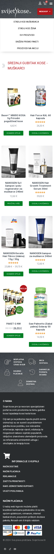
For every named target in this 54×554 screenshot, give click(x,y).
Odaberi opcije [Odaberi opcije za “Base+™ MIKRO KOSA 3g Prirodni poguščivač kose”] (13, 133)
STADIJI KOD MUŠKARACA (26, 21)
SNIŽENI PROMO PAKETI (27, 41)
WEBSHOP (44, 11)
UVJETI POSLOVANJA (13, 491)
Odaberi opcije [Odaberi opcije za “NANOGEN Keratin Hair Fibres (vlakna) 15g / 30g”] (13, 274)
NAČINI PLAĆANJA (11, 471)
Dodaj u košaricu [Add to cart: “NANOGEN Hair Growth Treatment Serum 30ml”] (40, 203)
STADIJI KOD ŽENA (27, 28)
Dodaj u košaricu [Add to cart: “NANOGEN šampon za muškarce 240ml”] (40, 271)
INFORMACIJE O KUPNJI (25, 461)
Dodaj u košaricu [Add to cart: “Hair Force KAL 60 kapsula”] (40, 133)
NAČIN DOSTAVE (10, 466)
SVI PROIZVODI (27, 35)
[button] (51, 3)
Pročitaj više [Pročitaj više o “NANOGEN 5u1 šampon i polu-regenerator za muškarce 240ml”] (13, 203)
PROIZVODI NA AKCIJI (27, 48)
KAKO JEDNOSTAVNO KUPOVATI (18, 486)
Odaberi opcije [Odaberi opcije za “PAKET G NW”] (13, 336)
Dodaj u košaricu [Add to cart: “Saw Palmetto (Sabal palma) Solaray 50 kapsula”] (40, 344)
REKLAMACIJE (9, 476)
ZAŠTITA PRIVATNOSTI (14, 481)
